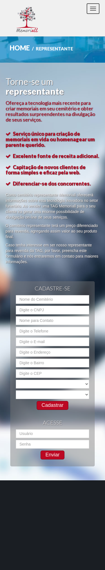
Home (20, 48)
